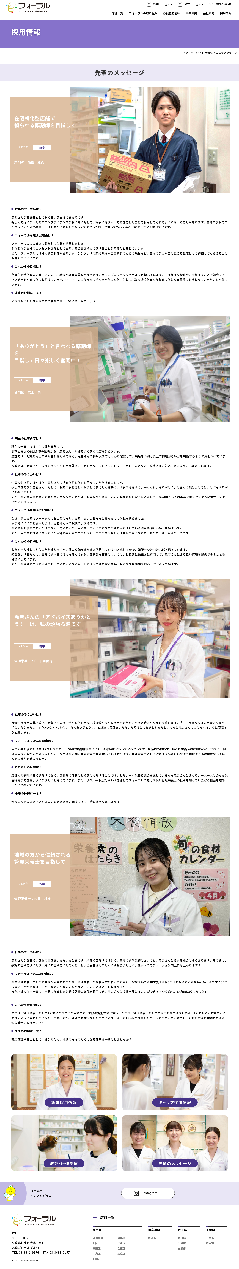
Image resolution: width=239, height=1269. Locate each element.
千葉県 (210, 1230)
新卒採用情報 (64, 1102)
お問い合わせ (223, 4)
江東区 (121, 1243)
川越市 (182, 1243)
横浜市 (152, 1238)
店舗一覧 (117, 13)
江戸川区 (98, 1238)
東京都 (97, 1230)
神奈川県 (154, 1230)
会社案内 (208, 13)
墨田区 (97, 1248)
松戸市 (210, 1243)
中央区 (97, 1253)
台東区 (121, 1248)
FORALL (17, 1260)
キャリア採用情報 (175, 1102)
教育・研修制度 (64, 1163)
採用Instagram (162, 4)
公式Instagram (194, 4)
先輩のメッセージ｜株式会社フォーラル (28, 7)
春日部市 (183, 1238)
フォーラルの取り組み (143, 13)
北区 (95, 1243)
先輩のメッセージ (174, 1163)
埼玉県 (182, 1230)
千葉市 (210, 1238)
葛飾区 (121, 1238)
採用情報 (225, 13)
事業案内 (191, 13)
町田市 (97, 1259)
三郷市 (182, 1248)
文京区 (121, 1253)
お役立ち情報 (171, 13)
